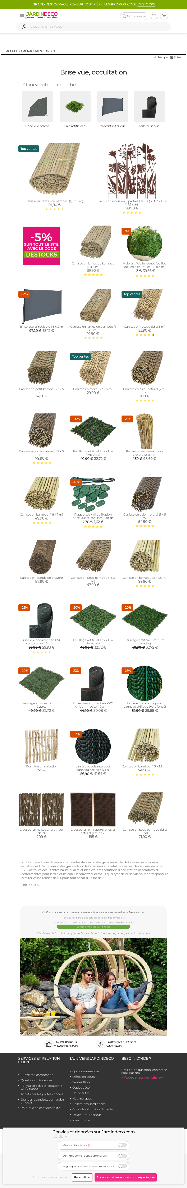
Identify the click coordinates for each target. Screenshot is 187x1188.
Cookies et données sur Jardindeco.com (94, 1131)
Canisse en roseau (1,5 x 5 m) (144, 326)
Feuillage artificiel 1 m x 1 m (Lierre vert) (93, 641)
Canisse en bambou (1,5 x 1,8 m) (145, 766)
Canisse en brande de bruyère (41, 578)
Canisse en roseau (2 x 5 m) (93, 389)
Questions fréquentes (36, 1080)
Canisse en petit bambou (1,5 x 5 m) (145, 831)
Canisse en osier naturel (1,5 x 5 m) (41, 453)
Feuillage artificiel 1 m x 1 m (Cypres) (41, 704)
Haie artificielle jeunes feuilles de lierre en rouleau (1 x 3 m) (144, 265)
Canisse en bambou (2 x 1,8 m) (145, 578)
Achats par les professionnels (42, 1094)
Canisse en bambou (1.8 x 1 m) (41, 514)
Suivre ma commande (37, 1075)
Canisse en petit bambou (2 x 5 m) (41, 390)
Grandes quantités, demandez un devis (42, 1101)
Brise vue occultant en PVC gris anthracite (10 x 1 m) (93, 704)
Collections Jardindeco (89, 1104)
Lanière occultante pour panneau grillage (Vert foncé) (144, 704)
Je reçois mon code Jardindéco (93, 926)
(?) (89, 1145)
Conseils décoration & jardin (92, 1109)
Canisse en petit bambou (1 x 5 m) (93, 579)
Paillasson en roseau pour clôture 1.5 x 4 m (144, 453)
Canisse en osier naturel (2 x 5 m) (144, 390)
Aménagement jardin (37, 51)
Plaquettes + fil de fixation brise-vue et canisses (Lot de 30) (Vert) (93, 518)
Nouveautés (81, 1093)
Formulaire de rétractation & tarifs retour (41, 1087)
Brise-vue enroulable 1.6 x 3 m (41, 326)
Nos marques (82, 1098)
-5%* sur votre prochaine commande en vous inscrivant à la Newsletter (93, 912)
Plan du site (81, 1120)
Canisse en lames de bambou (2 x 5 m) (93, 265)
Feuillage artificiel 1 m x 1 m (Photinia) (93, 453)
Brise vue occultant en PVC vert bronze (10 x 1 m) (41, 641)
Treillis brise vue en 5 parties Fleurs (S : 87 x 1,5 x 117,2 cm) (132, 202)
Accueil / (13, 51)
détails (61, 1136)
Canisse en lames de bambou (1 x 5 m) (93, 328)
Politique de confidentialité (40, 1108)
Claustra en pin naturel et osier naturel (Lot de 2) (93, 831)
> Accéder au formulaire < (142, 1077)
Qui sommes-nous (85, 1071)
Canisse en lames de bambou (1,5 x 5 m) (54, 201)
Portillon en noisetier (41, 766)
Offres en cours (83, 1077)
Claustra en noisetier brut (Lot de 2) (41, 831)
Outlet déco (81, 1087)
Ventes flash (81, 1082)
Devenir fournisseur (86, 1115)
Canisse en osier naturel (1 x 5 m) (144, 516)
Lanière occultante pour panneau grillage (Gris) (93, 768)
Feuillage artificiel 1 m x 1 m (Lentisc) (145, 641)
